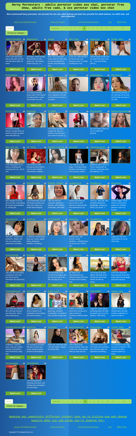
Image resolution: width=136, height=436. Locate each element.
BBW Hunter (122, 22)
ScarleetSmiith (12, 255)
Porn (110, 22)
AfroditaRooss (33, 291)
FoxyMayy (52, 327)
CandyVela (52, 255)
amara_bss (95, 39)
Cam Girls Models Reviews (88, 22)
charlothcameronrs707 (16, 327)
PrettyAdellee (11, 75)
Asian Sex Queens (57, 22)
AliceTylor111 (12, 219)
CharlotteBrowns (13, 291)
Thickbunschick (118, 147)
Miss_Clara (74, 39)
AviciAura (31, 219)
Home (9, 28)
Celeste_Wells (117, 327)
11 (112, 28)
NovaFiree (31, 327)
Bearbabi (31, 255)
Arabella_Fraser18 (56, 147)
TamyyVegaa (95, 327)
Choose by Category (16, 33)
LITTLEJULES (54, 219)
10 (107, 28)
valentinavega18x (98, 147)
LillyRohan (73, 111)
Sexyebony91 (96, 111)
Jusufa (51, 39)
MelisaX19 (73, 219)
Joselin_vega (117, 291)
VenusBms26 (32, 363)
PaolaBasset (95, 183)
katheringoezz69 (76, 327)
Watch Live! (15, 69)
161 (122, 28)
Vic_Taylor (31, 147)
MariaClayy (116, 183)
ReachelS (73, 147)
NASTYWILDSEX (118, 255)
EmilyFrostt (11, 111)
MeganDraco (32, 39)
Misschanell (116, 75)
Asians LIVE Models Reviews (25, 22)
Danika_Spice (117, 39)
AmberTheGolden (13, 39)
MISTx (50, 75)
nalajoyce (115, 219)
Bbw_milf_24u (12, 147)
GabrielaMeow (96, 75)
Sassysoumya (12, 363)
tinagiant (73, 75)
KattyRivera (11, 183)
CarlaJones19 (33, 75)
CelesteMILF (95, 291)
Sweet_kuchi (53, 291)
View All (55, 28)
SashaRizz (73, 291)
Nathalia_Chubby (55, 183)
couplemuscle (75, 183)
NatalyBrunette (33, 183)
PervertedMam (75, 255)
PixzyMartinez (96, 219)
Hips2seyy (31, 111)
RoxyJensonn (96, 255)
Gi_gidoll (52, 111)
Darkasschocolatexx (120, 111)
